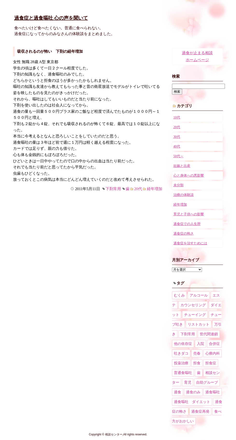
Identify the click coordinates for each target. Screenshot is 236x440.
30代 (176, 137)
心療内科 (212, 353)
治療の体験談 (183, 195)
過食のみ (193, 392)
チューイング (195, 315)
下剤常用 (113, 189)
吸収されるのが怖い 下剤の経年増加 (50, 51)
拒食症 (210, 363)
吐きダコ (181, 353)
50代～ (178, 156)
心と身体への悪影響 (188, 175)
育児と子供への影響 (188, 214)
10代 (176, 117)
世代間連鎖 (209, 334)
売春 (196, 353)
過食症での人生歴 (186, 224)
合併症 (214, 344)
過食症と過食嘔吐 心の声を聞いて (51, 18)
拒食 (196, 363)
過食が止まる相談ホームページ (197, 56)
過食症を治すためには (190, 243)
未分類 (178, 185)
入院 (200, 344)
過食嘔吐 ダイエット (192, 402)
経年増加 (154, 189)
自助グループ (207, 382)
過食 (177, 392)
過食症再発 (200, 411)
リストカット (198, 324)
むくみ (179, 295)
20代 (138, 189)
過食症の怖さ (183, 233)
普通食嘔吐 (183, 373)
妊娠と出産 (181, 166)
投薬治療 (181, 363)
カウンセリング (193, 305)
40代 (176, 146)
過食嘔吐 (212, 392)
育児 (187, 382)
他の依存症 (183, 344)
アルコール (199, 295)
